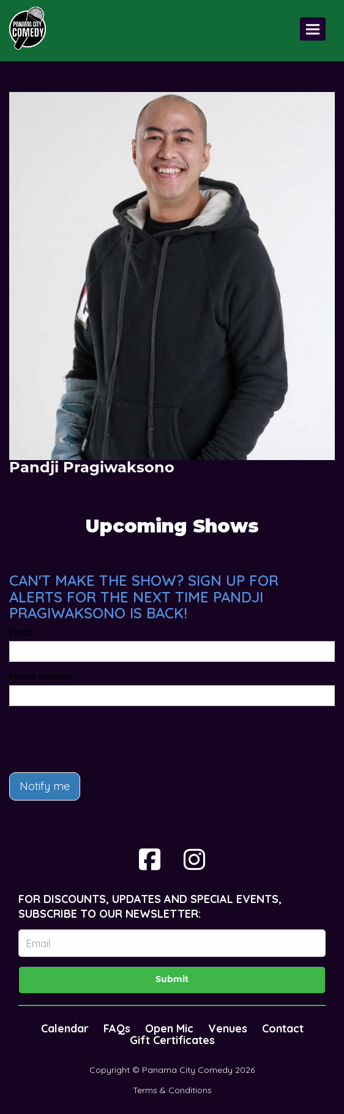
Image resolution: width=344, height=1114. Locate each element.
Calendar (65, 1028)
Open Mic (169, 1028)
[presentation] (102, 739)
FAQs (116, 1028)
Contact (283, 1028)
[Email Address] (172, 943)
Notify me (45, 786)
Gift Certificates (172, 1040)
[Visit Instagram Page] (194, 859)
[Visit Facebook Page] (149, 859)
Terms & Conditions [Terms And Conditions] (172, 1090)
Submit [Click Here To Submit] (172, 980)
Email (21, 632)
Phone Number (41, 676)
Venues (227, 1028)
